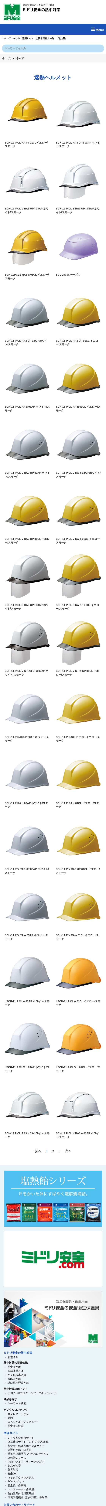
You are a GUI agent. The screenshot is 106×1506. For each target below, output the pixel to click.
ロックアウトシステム (21, 1477)
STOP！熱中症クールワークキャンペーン (32, 1393)
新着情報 (13, 1357)
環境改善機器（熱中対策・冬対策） (29, 1497)
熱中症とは (14, 1366)
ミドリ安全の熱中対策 (41, 9)
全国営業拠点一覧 (45, 38)
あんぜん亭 (14, 1465)
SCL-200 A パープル (68, 274)
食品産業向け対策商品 (21, 1493)
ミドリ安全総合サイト (21, 1437)
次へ (68, 1150)
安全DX (12, 1473)
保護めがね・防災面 (19, 1449)
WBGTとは (14, 1378)
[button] (53, 29)
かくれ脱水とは (17, 1374)
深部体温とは (15, 1370)
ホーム (6, 58)
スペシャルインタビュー (22, 1421)
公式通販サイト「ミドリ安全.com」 (29, 1441)
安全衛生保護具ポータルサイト (26, 1445)
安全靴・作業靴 (17, 1485)
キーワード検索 (17, 1403)
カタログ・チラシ (11, 38)
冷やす (20, 58)
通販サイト (28, 38)
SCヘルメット (16, 1481)
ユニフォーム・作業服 (21, 1489)
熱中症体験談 (15, 1425)
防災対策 (13, 1469)
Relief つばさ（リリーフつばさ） (27, 1461)
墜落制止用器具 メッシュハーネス (28, 1453)
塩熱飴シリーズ (17, 1457)
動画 (10, 1417)
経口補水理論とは (18, 1382)
